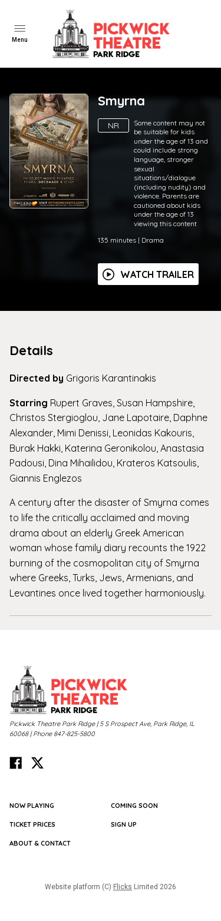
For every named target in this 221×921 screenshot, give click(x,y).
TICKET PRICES (32, 824)
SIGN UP (124, 824)
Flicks (122, 887)
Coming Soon (134, 805)
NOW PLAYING (31, 805)
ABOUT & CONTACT (40, 843)
